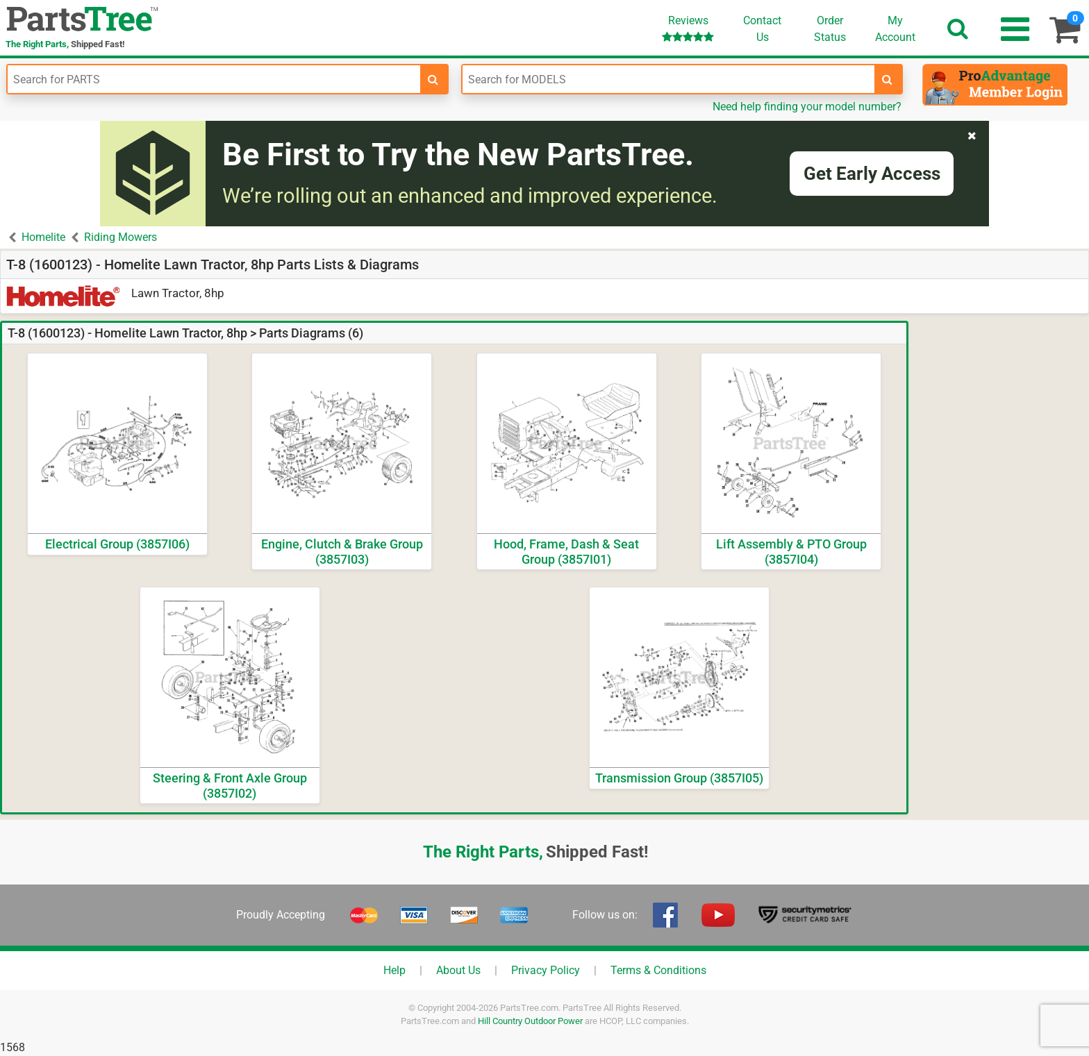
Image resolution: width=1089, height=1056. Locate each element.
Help (394, 970)
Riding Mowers (120, 237)
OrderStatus (830, 29)
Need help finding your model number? (807, 106)
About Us (458, 970)
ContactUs (762, 29)
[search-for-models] (887, 79)
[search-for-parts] (433, 79)
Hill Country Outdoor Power (530, 1021)
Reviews (688, 28)
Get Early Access (872, 173)
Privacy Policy (545, 970)
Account (895, 28)
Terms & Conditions (658, 970)
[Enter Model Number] (669, 79)
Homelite (43, 237)
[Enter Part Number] (214, 79)
